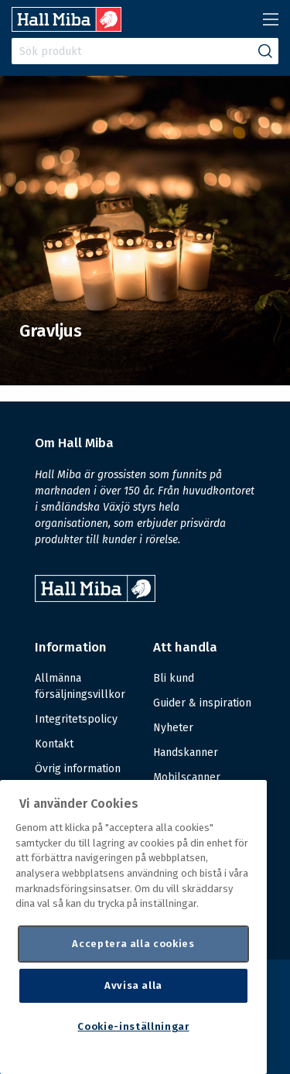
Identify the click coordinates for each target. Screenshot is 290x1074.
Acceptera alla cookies (133, 943)
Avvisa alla (133, 985)
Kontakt (54, 744)
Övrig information (78, 768)
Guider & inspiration (202, 703)
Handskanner (185, 752)
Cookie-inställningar (133, 1026)
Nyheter (173, 727)
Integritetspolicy (76, 719)
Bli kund (173, 678)
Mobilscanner (186, 777)
